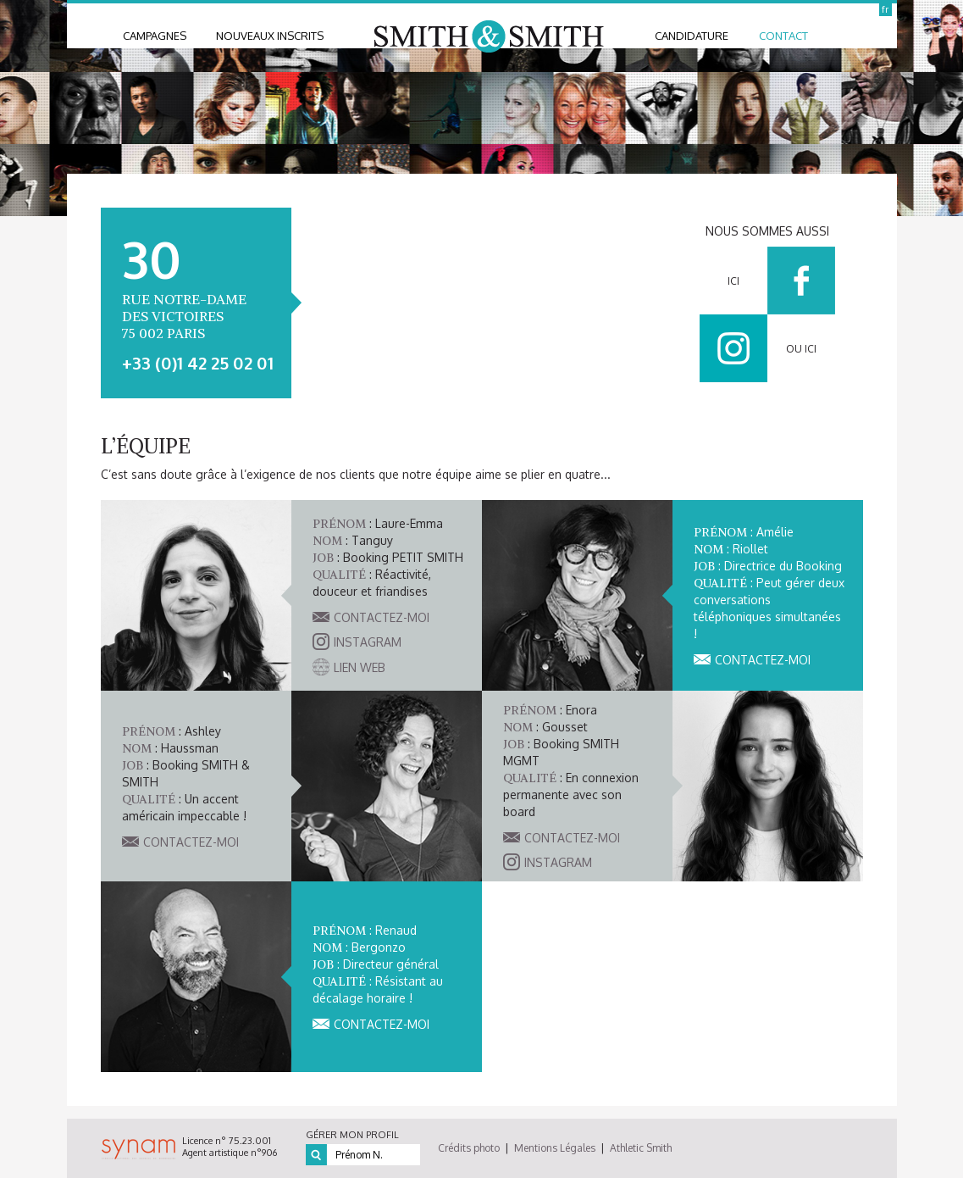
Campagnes (154, 35)
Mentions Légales (554, 1148)
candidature (691, 35)
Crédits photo (469, 1148)
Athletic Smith (641, 1148)
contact (783, 35)
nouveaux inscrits (270, 35)
